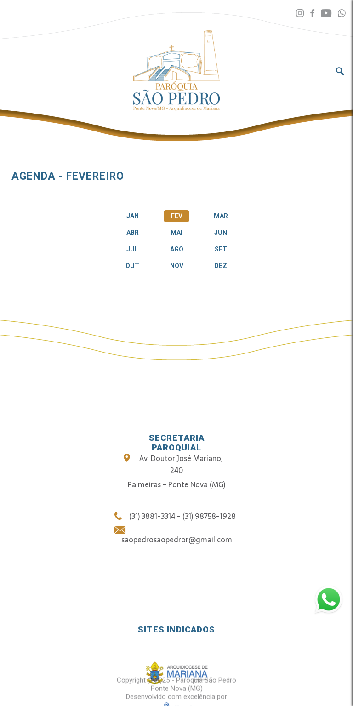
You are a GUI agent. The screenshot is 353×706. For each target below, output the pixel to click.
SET (221, 249)
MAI (176, 232)
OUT (132, 265)
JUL (132, 249)
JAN (132, 216)
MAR (221, 216)
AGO (176, 249)
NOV (176, 265)
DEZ (220, 265)
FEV (176, 216)
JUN (220, 232)
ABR (132, 232)
